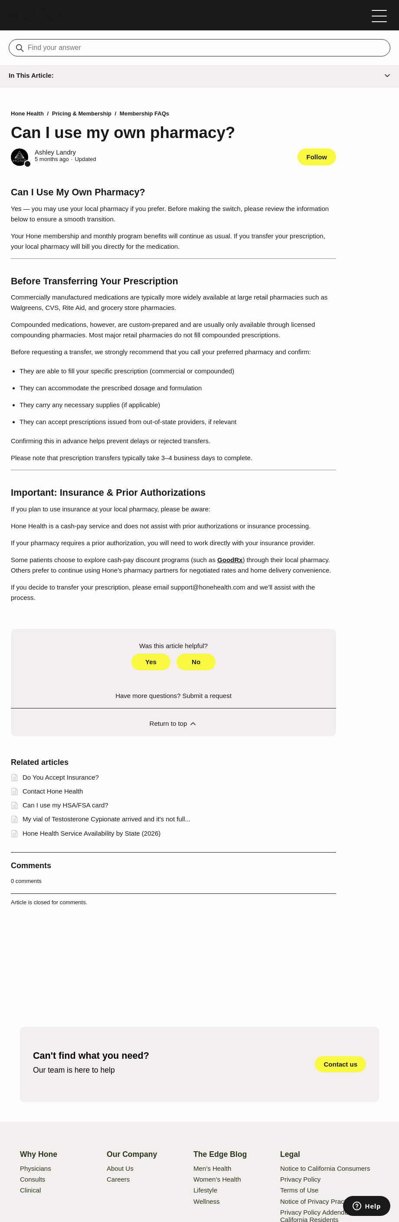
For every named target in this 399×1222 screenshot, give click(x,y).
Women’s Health (217, 1179)
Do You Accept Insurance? (61, 777)
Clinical (30, 1190)
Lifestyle (205, 1190)
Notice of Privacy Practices (318, 1201)
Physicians (35, 1168)
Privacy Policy (300, 1179)
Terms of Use (299, 1190)
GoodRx (229, 559)
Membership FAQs (144, 113)
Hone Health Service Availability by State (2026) (91, 833)
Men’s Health (212, 1168)
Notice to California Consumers (325, 1168)
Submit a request (206, 695)
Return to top (174, 723)
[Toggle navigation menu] (379, 15)
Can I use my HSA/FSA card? (65, 805)
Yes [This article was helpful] (151, 661)
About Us (120, 1168)
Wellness (206, 1201)
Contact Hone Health (53, 791)
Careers (118, 1179)
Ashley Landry (55, 152)
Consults (32, 1179)
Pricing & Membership (81, 113)
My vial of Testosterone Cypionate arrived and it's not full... (106, 819)
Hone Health (27, 113)
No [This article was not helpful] (196, 661)
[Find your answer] (199, 47)
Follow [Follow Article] (317, 157)
